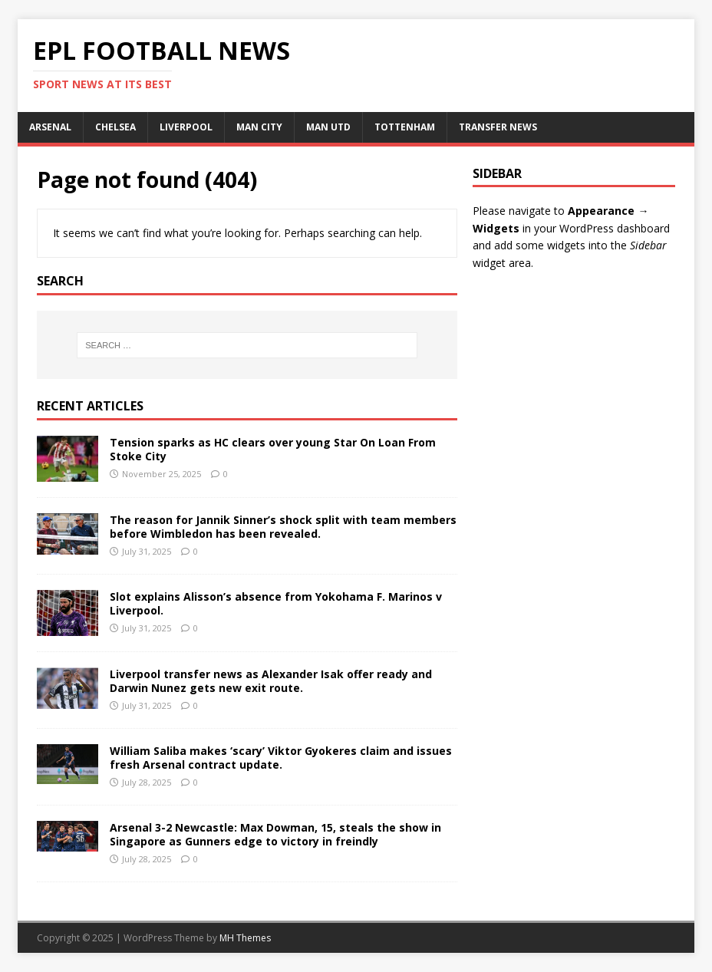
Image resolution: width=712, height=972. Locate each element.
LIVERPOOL (186, 126)
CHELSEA (115, 126)
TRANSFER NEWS (498, 126)
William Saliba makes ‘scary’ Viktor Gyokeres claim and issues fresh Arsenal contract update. (281, 757)
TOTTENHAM (404, 126)
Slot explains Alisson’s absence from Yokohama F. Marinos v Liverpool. (276, 603)
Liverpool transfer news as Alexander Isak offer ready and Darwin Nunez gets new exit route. (271, 681)
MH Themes (245, 937)
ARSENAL (50, 126)
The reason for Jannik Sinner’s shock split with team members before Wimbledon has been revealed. (283, 526)
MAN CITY (259, 126)
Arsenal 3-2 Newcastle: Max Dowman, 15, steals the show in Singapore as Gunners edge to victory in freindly (275, 834)
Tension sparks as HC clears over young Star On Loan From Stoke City (273, 449)
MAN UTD (328, 126)
